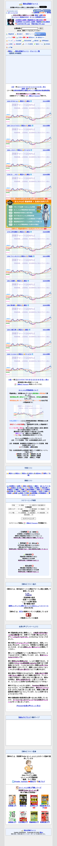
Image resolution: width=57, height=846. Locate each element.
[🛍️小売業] (17, 491)
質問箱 (48, 12)
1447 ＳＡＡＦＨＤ (13, 125)
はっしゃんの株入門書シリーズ (28, 787)
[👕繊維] (35, 486)
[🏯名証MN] (37, 473)
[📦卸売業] (10, 491)
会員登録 (37, 11)
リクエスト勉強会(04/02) (20, 17)
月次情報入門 (23, 822)
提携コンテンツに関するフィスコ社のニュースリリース (28, 606)
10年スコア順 (32, 90)
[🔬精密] (37, 489)
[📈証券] (39, 491)
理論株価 (10, 34)
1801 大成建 (11, 281)
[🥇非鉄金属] (43, 488)
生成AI (19, 37)
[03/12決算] (46, 329)
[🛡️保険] (45, 491)
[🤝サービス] (26, 150)
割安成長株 (26, 40)
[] (36, 93)
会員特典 (35, 12)
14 (37, 87)
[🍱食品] (29, 486)
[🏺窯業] (30, 488)
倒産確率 (17, 44)
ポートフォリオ (12, 13)
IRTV (21, 611)
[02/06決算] (46, 281)
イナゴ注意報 (27, 44)
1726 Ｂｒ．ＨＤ (12, 174)
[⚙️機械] (16, 489)
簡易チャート (29, 34)
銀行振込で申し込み (38, 24)
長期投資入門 (45, 822)
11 (31, 87)
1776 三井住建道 (12, 232)
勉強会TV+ (40, 37)
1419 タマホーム (12, 101)
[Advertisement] (28, 69)
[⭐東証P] (21, 101)
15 (38, 87)
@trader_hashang (20, 781)
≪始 (12, 87)
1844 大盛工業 (11, 329)
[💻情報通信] (42, 493)
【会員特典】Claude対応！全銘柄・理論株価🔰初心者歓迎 (32, 22)
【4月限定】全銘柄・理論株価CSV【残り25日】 (29, 20)
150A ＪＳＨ (11, 150)
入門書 (9, 47)
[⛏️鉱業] (18, 486)
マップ (9, 37)
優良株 (35, 40)
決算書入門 (12, 806)
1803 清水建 (11, 305)
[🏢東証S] (21, 232)
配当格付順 (39, 90)
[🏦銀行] (23, 491)
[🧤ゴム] (25, 488)
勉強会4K (31, 37)
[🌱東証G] (22, 125)
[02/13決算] (46, 125)
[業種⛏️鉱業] (38, 15)
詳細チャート (40, 34)
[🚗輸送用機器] (29, 489)
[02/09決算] (46, 232)
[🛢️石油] (19, 488)
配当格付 (19, 34)
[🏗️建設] (27, 101)
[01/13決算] (46, 101)
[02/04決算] (46, 174)
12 (33, 87)
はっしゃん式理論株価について (28, 390)
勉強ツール (38, 44)
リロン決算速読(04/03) (38, 17)
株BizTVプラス (24, 717)
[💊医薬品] (12, 488)
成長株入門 (12, 822)
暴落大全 (23, 806)
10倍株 (9, 44)
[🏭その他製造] (45, 489)
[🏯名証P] (30, 473)
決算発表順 (17, 90)
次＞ (41, 87)
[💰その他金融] (31, 491)
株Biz (9, 51)
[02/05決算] (46, 305)
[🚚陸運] (14, 493)
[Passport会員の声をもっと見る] (28, 706)
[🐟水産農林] (11, 486)
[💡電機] (21, 489)
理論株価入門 (34, 822)
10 (29, 87)
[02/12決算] (46, 150)
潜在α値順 (24, 90)
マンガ (9, 40)
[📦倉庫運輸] (33, 493)
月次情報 (17, 40)
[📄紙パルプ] (42, 486)
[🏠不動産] (29, 256)
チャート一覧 (35, 51)
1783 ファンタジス (13, 256)
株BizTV (32, 781)
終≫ (44, 87)
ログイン (46, 11)
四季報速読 (44, 40)
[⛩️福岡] (44, 473)
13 (35, 87)
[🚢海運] (20, 493)
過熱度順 (46, 90)
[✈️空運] (26, 493)
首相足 (47, 44)
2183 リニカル (11, 354)
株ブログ (41, 781)
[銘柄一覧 (25, 88)
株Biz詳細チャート (30, 4)
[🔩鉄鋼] (36, 488)
